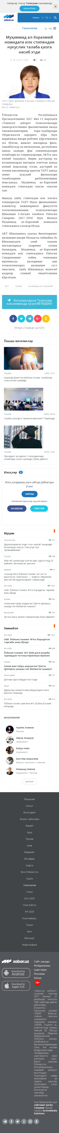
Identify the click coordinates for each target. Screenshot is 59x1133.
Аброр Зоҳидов (25, 737)
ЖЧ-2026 (8, 585)
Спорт (29, 891)
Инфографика (29, 944)
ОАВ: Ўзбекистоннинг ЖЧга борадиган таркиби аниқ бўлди (29, 591)
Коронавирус (29, 918)
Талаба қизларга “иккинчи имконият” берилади (29, 418)
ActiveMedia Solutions (45, 1112)
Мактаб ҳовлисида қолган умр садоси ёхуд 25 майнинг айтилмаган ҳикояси (28, 562)
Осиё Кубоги (29, 905)
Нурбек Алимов (25, 727)
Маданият (29, 852)
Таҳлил (7, 556)
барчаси (29, 782)
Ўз (47, 17)
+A (50, 28)
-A (45, 28)
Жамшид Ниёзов (25, 769)
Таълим (7, 373)
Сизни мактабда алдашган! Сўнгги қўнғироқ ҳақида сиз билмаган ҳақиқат (27, 605)
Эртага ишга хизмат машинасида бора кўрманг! (29, 616)
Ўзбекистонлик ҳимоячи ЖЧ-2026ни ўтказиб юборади (27, 705)
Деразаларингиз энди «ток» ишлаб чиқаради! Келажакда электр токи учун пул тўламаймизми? (28, 547)
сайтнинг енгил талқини (43, 1106)
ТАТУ (7, 286)
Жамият (7, 569)
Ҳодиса (29, 865)
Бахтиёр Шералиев (27, 758)
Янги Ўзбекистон (29, 871)
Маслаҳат (30, 938)
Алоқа (37, 978)
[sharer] (13, 318)
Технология (29, 28)
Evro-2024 (29, 898)
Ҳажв (29, 845)
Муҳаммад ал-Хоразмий (40, 286)
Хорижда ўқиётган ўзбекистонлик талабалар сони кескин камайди (28, 379)
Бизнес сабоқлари (29, 819)
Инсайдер (29, 858)
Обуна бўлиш (29, 8)
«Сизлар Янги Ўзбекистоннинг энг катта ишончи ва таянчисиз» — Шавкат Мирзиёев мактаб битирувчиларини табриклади (27, 576)
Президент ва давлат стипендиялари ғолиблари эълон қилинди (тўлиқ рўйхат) (26, 458)
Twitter (39, 508)
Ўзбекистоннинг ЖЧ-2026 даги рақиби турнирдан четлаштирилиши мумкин (27, 654)
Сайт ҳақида (41, 961)
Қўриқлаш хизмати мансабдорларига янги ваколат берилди (26, 691)
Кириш (36, 17)
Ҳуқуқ (6, 685)
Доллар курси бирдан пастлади (20, 679)
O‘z (43, 17)
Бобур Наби (22, 748)
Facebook (17, 508)
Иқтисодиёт (9, 675)
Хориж (7, 599)
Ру (50, 17)
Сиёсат (29, 805)
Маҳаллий (9, 612)
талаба (18, 286)
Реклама (39, 974)
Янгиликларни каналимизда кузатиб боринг (29, 302)
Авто (29, 931)
